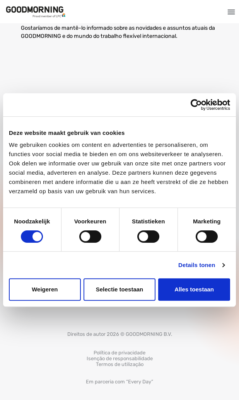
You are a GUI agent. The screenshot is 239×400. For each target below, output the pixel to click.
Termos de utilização (119, 364)
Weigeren (45, 289)
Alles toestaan (194, 289)
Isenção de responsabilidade (120, 358)
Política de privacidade (119, 353)
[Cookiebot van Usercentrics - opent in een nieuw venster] (196, 105)
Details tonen (196, 265)
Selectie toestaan (119, 289)
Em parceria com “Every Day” (119, 382)
